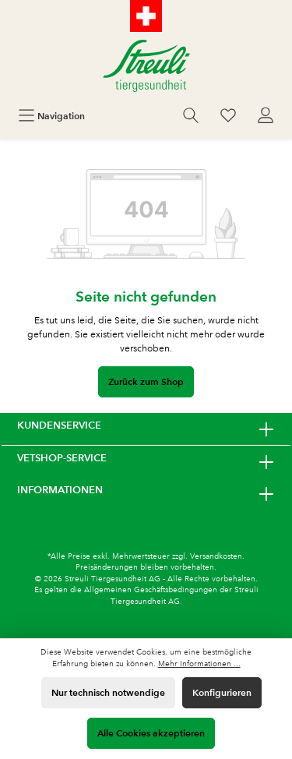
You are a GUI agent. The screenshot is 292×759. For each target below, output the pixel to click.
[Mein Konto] (265, 116)
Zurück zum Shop (146, 381)
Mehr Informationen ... (199, 663)
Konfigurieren (222, 692)
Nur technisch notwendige (108, 692)
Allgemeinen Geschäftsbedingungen (150, 589)
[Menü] (51, 116)
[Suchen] (190, 116)
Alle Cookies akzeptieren (151, 733)
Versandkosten (216, 556)
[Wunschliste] (228, 116)
